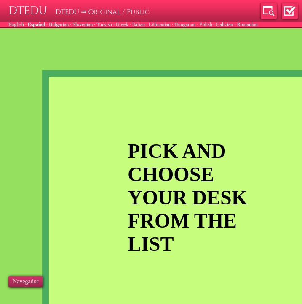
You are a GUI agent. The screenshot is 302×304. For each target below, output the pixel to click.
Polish (206, 24)
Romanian (247, 24)
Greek (122, 24)
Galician (224, 24)
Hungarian (185, 24)
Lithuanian (160, 24)
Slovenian (82, 24)
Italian (138, 24)
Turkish (104, 24)
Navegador (25, 281)
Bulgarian (59, 24)
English (16, 24)
